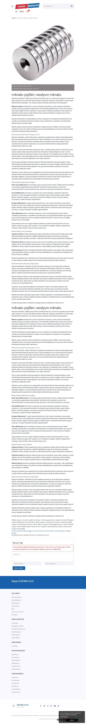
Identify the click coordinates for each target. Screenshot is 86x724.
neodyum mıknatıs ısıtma (65, 526)
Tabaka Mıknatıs (16, 669)
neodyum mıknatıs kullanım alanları (30, 522)
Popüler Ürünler (16, 666)
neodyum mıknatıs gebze (50, 524)
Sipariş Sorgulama (17, 597)
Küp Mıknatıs (15, 654)
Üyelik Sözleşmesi (16, 632)
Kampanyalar (15, 606)
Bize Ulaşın (14, 615)
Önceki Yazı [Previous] (22, 531)
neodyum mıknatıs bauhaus (19, 524)
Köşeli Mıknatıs (16, 680)
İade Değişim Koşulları (17, 626)
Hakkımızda (15, 623)
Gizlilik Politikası (16, 635)
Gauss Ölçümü (16, 657)
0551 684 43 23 (22, 705)
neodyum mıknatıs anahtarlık (65, 524)
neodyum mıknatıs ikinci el (47, 522)
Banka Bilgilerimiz (16, 600)
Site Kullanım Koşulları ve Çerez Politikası (47, 719)
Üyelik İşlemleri (16, 603)
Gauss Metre (15, 677)
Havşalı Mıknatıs (16, 689)
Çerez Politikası (16, 638)
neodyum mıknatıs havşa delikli (63, 522)
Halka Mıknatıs (16, 663)
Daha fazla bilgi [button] (64, 716)
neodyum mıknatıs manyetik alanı (26, 520)
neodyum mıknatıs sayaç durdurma (45, 520)
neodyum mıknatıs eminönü (33, 526)
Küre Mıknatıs (15, 683)
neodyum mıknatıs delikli (18, 526)
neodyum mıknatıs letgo (18, 529)
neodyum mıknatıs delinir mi (35, 524)
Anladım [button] (72, 720)
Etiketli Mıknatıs (16, 660)
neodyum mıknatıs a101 (62, 520)
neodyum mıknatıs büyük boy (49, 526)
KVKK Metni (15, 646)
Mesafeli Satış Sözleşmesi (18, 629)
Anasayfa (14, 18)
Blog (13, 609)
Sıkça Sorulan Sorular (17, 612)
